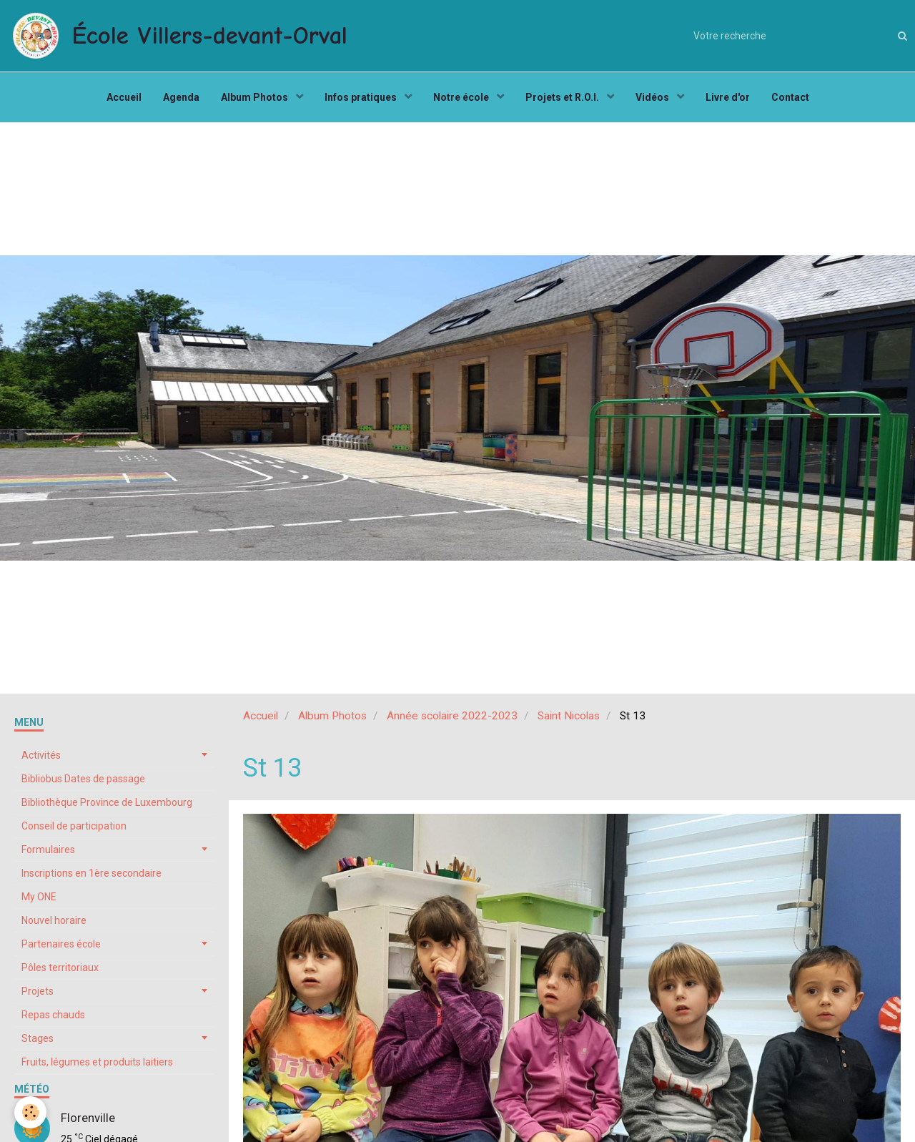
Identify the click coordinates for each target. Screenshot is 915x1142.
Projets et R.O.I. (563, 97)
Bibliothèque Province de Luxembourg (106, 802)
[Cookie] (30, 1112)
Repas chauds (53, 1014)
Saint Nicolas (569, 715)
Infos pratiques (362, 97)
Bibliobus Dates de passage (83, 778)
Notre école (462, 97)
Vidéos (653, 97)
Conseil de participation (74, 826)
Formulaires (48, 849)
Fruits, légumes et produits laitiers (97, 1062)
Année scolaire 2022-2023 (452, 715)
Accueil (124, 97)
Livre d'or (728, 97)
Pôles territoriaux (60, 967)
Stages (37, 1038)
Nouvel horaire (53, 920)
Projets (37, 991)
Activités (41, 755)
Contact (790, 97)
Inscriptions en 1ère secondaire (91, 873)
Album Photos (255, 97)
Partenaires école (61, 944)
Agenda (181, 97)
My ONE (38, 896)
